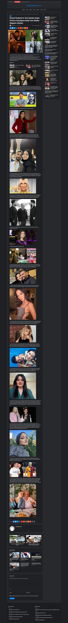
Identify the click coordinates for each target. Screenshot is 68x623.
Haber (27, 9)
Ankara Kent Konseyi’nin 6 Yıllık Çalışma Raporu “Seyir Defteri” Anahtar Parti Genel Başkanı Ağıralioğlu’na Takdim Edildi (51, 46)
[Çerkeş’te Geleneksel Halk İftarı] (47, 71)
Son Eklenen (51, 13)
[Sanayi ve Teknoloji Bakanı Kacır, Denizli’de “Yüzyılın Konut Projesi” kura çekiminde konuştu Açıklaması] (47, 57)
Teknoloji (37, 9)
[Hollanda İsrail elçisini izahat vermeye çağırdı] (47, 96)
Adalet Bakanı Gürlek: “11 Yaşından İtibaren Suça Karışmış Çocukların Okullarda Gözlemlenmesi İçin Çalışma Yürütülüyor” (51, 91)
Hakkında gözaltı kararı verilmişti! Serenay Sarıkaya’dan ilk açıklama (53, 79)
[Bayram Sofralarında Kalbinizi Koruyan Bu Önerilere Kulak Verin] (47, 75)
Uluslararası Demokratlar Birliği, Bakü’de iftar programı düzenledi (54, 22)
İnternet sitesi (28, 592)
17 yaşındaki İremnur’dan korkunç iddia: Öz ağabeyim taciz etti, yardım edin (54, 87)
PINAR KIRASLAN (13, 25)
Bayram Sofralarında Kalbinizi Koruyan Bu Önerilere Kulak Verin (53, 75)
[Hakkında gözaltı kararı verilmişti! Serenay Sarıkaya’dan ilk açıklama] (47, 79)
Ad (10, 589)
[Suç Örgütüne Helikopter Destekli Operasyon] (36, 555)
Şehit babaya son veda (53, 82)
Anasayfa (23, 9)
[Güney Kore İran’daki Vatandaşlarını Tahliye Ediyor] (25, 555)
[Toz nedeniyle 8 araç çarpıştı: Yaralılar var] (47, 67)
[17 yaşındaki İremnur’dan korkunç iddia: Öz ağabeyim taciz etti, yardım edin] (47, 87)
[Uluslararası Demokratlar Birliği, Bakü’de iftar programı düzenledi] (28, 66)
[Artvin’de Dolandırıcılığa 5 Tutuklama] (47, 34)
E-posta (11, 592)
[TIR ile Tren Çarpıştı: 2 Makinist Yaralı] (12, 66)
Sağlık (34, 9)
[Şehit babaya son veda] (47, 83)
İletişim (45, 9)
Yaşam (41, 9)
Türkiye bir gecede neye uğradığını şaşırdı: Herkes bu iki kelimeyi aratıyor (14, 559)
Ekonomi (30, 9)
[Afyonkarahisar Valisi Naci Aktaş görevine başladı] (47, 63)
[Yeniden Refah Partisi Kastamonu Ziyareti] (14, 565)
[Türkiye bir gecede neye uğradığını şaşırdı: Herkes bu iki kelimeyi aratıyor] (14, 555)
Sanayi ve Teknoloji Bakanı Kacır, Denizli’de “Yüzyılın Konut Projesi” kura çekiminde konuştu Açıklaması (54, 58)
